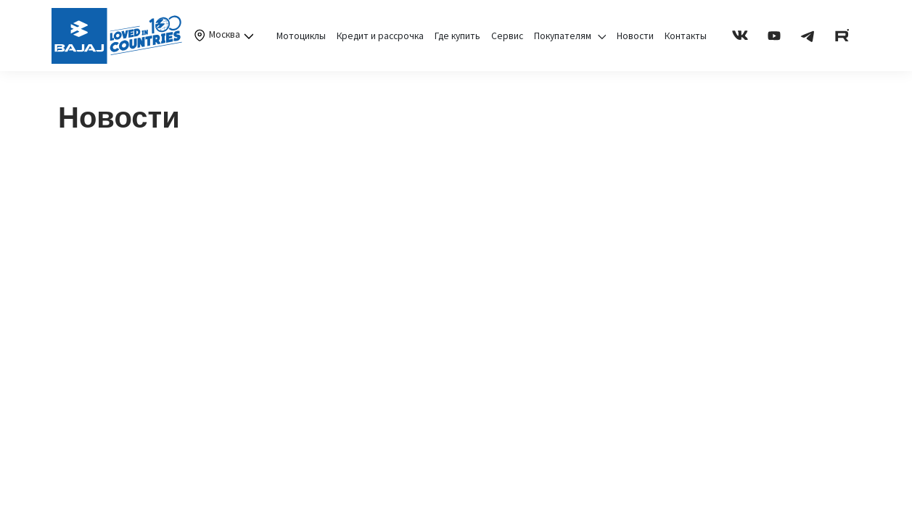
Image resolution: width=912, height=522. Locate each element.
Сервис (507, 36)
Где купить (457, 36)
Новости (635, 36)
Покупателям (570, 36)
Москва (222, 35)
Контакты (686, 36)
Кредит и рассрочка (380, 36)
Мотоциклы (301, 36)
